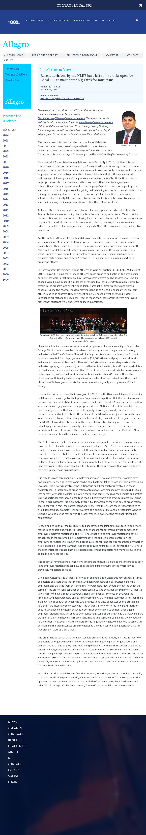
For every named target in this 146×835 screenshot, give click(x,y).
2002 (6, 263)
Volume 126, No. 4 (16, 74)
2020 (6, 167)
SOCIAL (108, 20)
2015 (6, 194)
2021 (6, 162)
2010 (6, 220)
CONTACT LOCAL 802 (74, 5)
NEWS (32, 20)
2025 (6, 140)
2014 (6, 199)
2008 (6, 231)
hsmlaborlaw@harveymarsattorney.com (62, 98)
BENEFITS (62, 20)
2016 (6, 188)
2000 (6, 274)
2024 (6, 145)
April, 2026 (12, 80)
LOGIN (113, 20)
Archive (9, 60)
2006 (6, 242)
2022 (6, 156)
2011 (6, 215)
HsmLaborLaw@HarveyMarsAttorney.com (61, 118)
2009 (6, 226)
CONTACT (94, 20)
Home (27, 20)
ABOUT (82, 20)
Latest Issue (12, 69)
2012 (6, 210)
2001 (6, 269)
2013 (6, 204)
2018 (6, 178)
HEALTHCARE (73, 20)
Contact (133, 55)
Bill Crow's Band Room (81, 55)
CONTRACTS (53, 20)
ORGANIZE (41, 20)
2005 (6, 247)
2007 (6, 237)
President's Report (45, 55)
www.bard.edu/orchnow (83, 341)
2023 (6, 151)
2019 (6, 172)
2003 (6, 258)
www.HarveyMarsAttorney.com (96, 122)
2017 (6, 183)
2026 (6, 135)
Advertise (111, 55)
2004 (6, 253)
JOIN (88, 20)
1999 (6, 279)
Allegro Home (13, 55)
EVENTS (102, 20)
